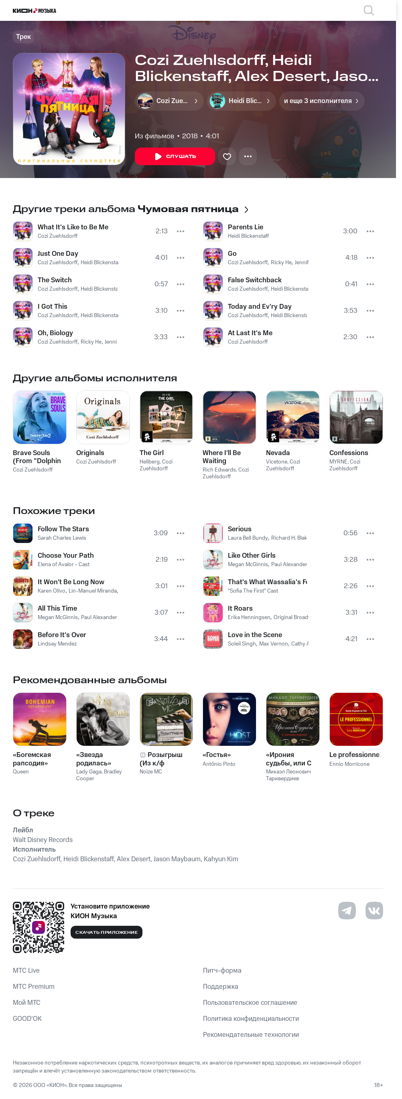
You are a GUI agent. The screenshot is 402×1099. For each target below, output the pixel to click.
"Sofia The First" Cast (253, 591)
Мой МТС (27, 1003)
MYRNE (338, 462)
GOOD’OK (27, 1019)
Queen (21, 772)
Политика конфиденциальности (251, 1019)
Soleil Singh (242, 644)
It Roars (240, 608)
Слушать (175, 157)
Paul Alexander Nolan (106, 617)
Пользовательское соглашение (250, 1003)
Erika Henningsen (249, 617)
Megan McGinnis (58, 617)
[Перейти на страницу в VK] (374, 910)
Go (232, 254)
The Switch (55, 280)
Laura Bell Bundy (248, 538)
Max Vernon (273, 644)
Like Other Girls (252, 556)
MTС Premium (34, 987)
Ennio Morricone (349, 764)
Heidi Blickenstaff (101, 263)
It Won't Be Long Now (71, 582)
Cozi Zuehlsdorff (57, 236)
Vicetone (276, 462)
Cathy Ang (304, 644)
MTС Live (26, 971)
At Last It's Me (250, 333)
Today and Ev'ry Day (260, 307)
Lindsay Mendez (57, 644)
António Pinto (219, 764)
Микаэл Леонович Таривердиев (288, 775)
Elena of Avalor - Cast (63, 565)
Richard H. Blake (290, 538)
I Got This (52, 307)
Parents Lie (245, 227)
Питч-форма (222, 971)
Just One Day (58, 254)
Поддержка (220, 987)
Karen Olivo (51, 591)
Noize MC (151, 772)
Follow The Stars (63, 529)
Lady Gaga (89, 772)
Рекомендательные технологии (251, 1035)
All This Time (57, 608)
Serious (240, 529)
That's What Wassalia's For (267, 582)
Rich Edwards (219, 470)
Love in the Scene (255, 635)
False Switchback (255, 280)
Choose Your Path (66, 556)
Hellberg (150, 462)
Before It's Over (62, 635)
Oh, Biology (55, 333)
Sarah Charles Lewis (62, 538)
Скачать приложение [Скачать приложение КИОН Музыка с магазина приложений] (106, 932)
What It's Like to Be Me (73, 227)
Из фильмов (154, 136)
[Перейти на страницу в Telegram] (347, 910)
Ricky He (91, 342)
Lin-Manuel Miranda (93, 591)
